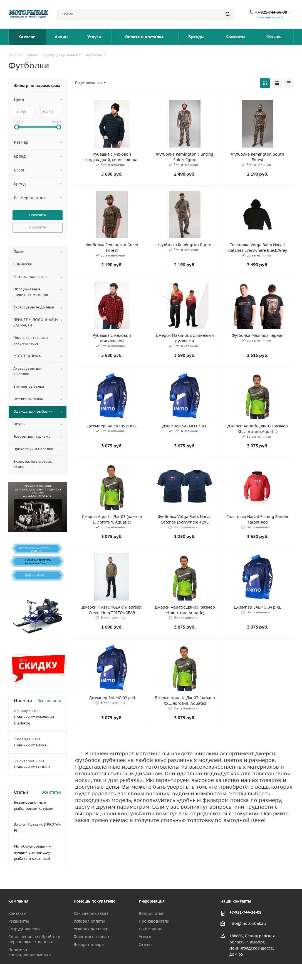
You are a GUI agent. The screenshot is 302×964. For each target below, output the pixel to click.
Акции (62, 36)
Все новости (49, 700)
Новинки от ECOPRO (32, 767)
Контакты (236, 36)
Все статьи (51, 792)
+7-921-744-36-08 (271, 12)
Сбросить (37, 227)
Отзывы (275, 36)
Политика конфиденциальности (29, 952)
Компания (18, 901)
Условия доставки (91, 928)
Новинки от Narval (31, 745)
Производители (154, 921)
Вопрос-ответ (152, 913)
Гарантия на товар (91, 936)
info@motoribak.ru (247, 923)
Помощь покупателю (94, 901)
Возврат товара (89, 944)
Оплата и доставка (145, 36)
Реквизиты (18, 921)
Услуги (94, 36)
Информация (152, 901)
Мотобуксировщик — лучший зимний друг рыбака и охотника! (32, 852)
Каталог (27, 36)
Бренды (197, 36)
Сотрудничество (24, 928)
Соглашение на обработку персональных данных (34, 939)
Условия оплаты (89, 921)
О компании (151, 928)
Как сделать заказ (91, 913)
